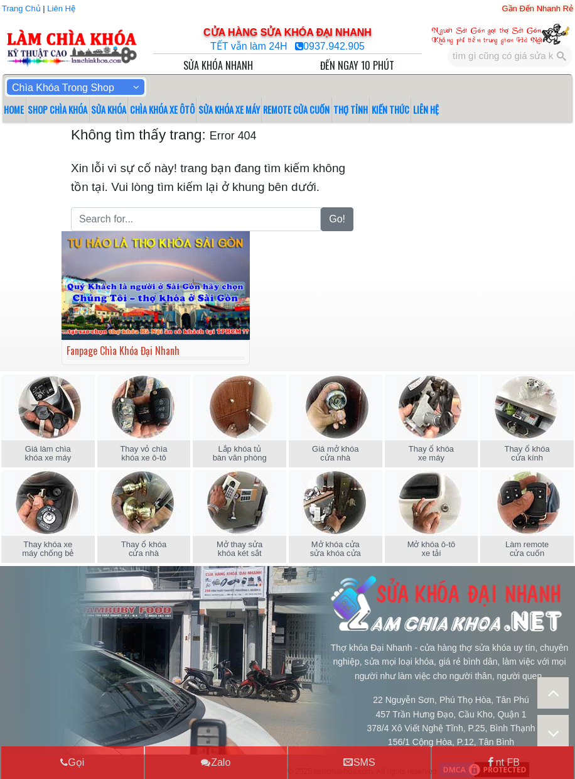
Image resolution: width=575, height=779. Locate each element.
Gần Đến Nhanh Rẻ (538, 8)
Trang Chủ (21, 8)
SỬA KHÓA (108, 109)
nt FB (503, 762)
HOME (14, 109)
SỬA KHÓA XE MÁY (229, 109)
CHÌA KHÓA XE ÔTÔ (162, 109)
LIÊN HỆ (426, 109)
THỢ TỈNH (350, 109)
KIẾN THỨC (390, 109)
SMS (359, 762)
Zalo (215, 762)
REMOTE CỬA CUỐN (296, 109)
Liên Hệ (61, 8)
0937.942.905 (334, 46)
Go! (337, 219)
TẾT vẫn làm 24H (250, 46)
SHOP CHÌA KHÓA (57, 109)
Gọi (72, 762)
